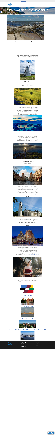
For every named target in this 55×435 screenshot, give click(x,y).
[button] (51, 433)
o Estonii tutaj (36, 194)
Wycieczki (38, 344)
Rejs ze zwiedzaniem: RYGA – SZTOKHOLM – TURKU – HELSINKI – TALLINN (27, 329)
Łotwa (32, 254)
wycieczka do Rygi (36, 254)
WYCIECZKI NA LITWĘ (27, 295)
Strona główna (38, 342)
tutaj (30, 223)
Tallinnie (27, 191)
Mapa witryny (38, 346)
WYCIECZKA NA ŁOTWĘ (27, 306)
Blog (37, 345)
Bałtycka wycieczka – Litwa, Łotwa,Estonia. (27, 283)
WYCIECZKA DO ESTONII (27, 318)
